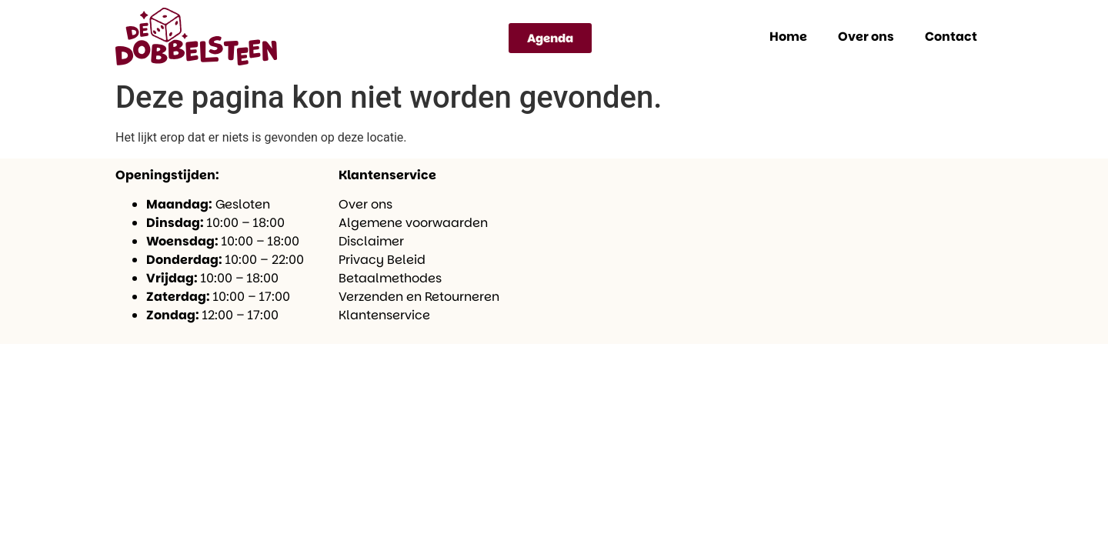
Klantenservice (384, 315)
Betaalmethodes (390, 278)
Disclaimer (371, 241)
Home (788, 36)
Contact (951, 36)
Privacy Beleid (382, 260)
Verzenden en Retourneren (419, 296)
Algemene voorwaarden (413, 223)
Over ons (866, 36)
